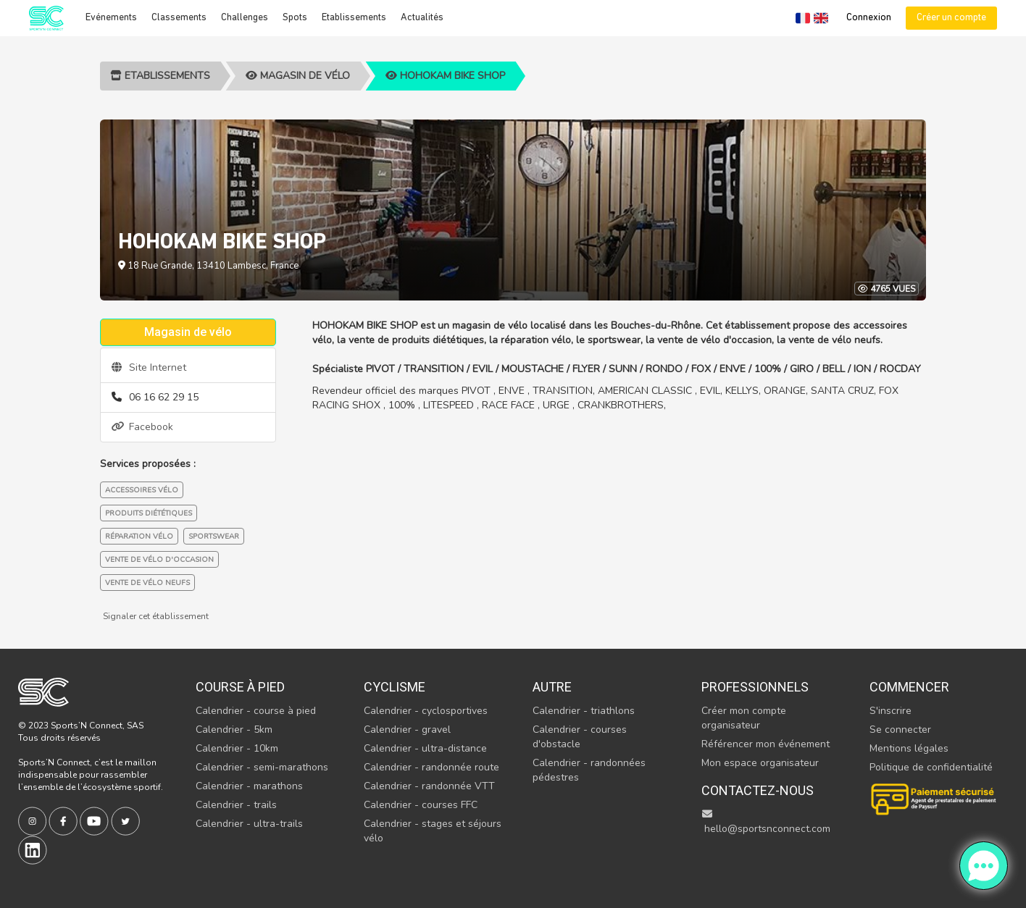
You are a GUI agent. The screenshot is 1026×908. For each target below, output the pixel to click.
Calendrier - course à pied (256, 711)
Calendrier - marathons (249, 786)
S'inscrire (890, 711)
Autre (552, 686)
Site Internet (149, 367)
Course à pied (240, 686)
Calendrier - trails (236, 805)
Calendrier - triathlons (584, 711)
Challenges (244, 17)
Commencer (909, 686)
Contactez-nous (757, 790)
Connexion (868, 17)
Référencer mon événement (765, 744)
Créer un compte (951, 17)
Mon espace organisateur (760, 763)
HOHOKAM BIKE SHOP (445, 76)
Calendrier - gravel (407, 729)
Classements (179, 17)
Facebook (142, 427)
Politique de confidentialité (931, 767)
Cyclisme (394, 686)
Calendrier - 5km (234, 729)
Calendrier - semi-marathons (262, 767)
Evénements (111, 17)
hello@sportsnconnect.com (765, 822)
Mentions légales (908, 748)
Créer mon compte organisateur (743, 718)
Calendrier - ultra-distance (425, 748)
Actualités (422, 17)
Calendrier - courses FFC (420, 805)
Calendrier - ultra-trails (249, 824)
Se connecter (900, 729)
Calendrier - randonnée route (431, 767)
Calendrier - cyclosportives (426, 711)
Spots (295, 17)
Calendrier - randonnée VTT (429, 786)
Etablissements (354, 17)
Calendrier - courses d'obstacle (580, 737)
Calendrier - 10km (237, 748)
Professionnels (755, 686)
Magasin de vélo (298, 76)
